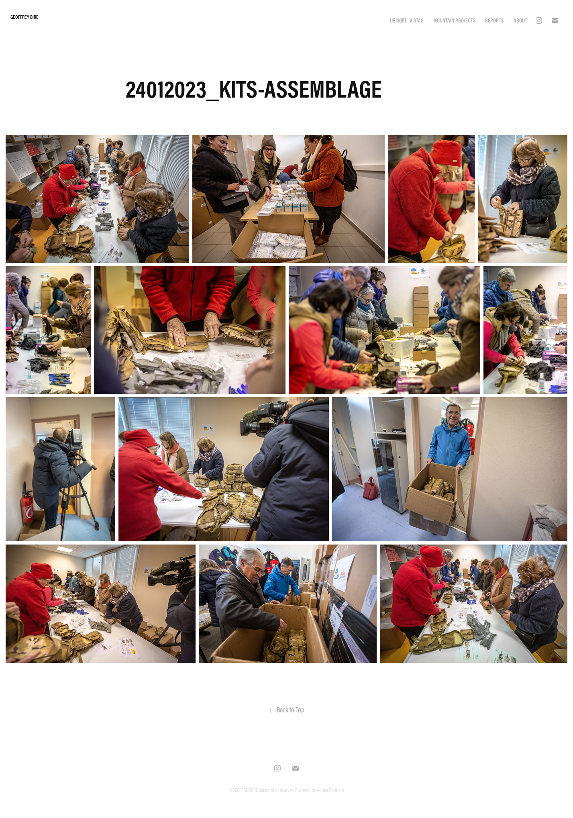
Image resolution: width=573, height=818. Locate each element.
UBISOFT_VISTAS (406, 20)
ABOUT (520, 20)
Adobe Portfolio (330, 790)
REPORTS (494, 20)
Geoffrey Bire (24, 17)
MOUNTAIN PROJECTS (454, 20)
